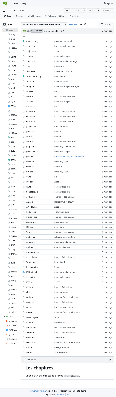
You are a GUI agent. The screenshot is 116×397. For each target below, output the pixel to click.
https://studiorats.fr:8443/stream (69, 156)
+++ (56, 252)
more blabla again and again (67, 86)
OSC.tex (29, 227)
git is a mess (59, 166)
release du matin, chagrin (65, 237)
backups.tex (31, 46)
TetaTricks (18, 10)
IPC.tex (29, 176)
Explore (14, 3)
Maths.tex (30, 197)
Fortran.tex (30, 121)
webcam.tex (31, 342)
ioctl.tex (29, 171)
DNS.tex (29, 101)
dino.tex (29, 91)
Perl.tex (29, 232)
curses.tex (30, 81)
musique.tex (31, 217)
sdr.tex (29, 292)
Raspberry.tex (32, 267)
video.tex (30, 337)
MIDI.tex (29, 202)
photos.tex (30, 237)
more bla (58, 131)
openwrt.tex (31, 222)
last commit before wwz (65, 46)
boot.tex (29, 56)
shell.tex (29, 297)
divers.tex (30, 96)
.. (25, 36)
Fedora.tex (30, 116)
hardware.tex (32, 161)
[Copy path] (85, 24)
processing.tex (32, 252)
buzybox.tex (31, 61)
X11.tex (29, 352)
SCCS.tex (29, 282)
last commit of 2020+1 (64, 121)
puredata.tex (31, 257)
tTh (8, 10)
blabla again (59, 322)
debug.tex (30, 86)
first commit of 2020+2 (54, 31)
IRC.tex (29, 186)
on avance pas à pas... (64, 197)
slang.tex (30, 302)
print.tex (29, 247)
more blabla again (62, 56)
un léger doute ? (61, 347)
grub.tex (29, 156)
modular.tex (31, 212)
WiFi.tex (29, 347)
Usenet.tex (30, 332)
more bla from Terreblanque (67, 297)
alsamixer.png (32, 41)
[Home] (5, 3)
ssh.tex (29, 312)
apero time (59, 66)
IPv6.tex (29, 181)
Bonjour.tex (31, 51)
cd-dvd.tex (30, 71)
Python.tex (30, 262)
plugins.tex (30, 242)
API (68, 394)
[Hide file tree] (4, 24)
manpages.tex (32, 191)
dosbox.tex (30, 106)
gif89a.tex (30, 131)
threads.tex (31, 327)
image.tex (30, 166)
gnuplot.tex (31, 146)
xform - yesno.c (61, 352)
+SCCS (57, 282)
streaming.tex (32, 317)
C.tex (28, 66)
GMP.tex (29, 141)
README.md (31, 272)
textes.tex (30, 322)
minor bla (58, 136)
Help (24, 3)
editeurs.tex (31, 111)
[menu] (50, 394)
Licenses (61, 394)
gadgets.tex (31, 126)
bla (55, 91)
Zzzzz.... (57, 51)
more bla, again (61, 81)
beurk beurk (59, 76)
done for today (61, 126)
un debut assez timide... (65, 41)
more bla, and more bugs (65, 61)
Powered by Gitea (38, 391)
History (106, 24)
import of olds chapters (64, 111)
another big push (62, 186)
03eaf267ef (36, 31)
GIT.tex (29, 136)
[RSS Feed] (67, 10)
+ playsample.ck (61, 212)
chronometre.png (33, 76)
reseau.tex (30, 277)
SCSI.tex (29, 287)
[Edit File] (110, 359)
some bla (58, 317)
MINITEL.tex (31, 207)
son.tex (29, 307)
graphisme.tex (32, 151)
